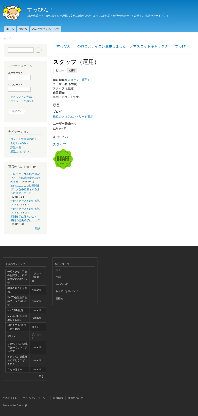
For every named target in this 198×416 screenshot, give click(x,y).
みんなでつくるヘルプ (45, 29)
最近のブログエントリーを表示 (73, 116)
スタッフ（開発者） (36, 277)
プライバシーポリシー (35, 398)
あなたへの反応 (19, 143)
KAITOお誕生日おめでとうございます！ (17, 301)
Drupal (22, 405)
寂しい (11, 336)
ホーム (10, 29)
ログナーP (37, 327)
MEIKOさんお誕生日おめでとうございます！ (17, 347)
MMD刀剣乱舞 (15, 310)
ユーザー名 (15, 72)
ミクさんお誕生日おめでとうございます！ (17, 360)
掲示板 (23, 29)
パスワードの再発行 (22, 101)
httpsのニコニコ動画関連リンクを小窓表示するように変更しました (25, 189)
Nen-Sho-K (62, 284)
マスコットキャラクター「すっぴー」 (162, 46)
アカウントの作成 (21, 96)
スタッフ (59, 144)
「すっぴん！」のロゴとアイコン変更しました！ (91, 46)
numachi (36, 290)
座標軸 (59, 298)
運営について (75, 398)
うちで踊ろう (14, 369)
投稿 (72, 70)
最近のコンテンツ (21, 151)
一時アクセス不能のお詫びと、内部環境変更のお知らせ (25, 178)
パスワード (15, 84)
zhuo (58, 277)
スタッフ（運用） (79, 79)
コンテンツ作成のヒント (25, 139)
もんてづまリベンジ (67, 291)
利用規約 (58, 398)
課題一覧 (15, 147)
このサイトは (10, 398)
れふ (58, 270)
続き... (38, 228)
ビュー (61, 70)
